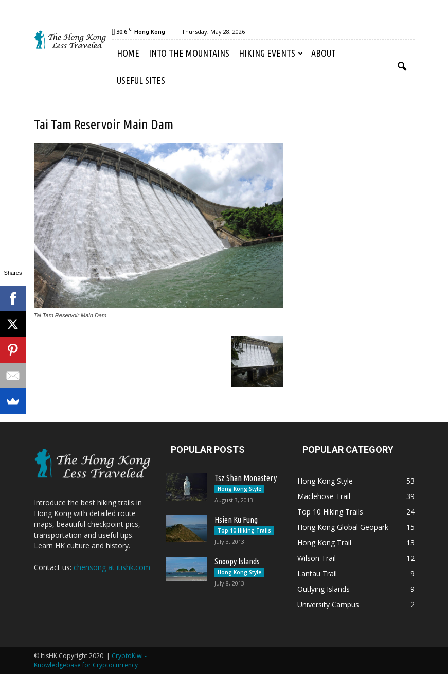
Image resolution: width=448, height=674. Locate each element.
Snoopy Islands (237, 561)
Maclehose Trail (323, 496)
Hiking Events (271, 53)
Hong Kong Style (239, 488)
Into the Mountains (189, 53)
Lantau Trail (317, 573)
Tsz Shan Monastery (245, 478)
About (323, 53)
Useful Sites (141, 80)
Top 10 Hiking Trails (244, 530)
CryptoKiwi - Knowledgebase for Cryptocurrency (90, 660)
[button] (402, 67)
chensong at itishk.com (112, 567)
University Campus (328, 604)
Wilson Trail (316, 558)
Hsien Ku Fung (236, 519)
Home (128, 53)
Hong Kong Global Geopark (342, 527)
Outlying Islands (323, 589)
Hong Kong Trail (324, 542)
